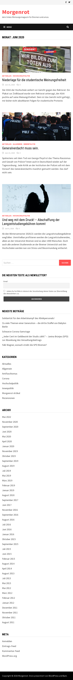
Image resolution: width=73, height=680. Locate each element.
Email (5, 281)
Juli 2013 (6, 578)
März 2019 (7, 480)
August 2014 (8, 563)
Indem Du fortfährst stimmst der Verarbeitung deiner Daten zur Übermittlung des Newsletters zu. (35, 292)
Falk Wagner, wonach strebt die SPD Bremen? (24, 344)
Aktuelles (6, 76)
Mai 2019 (6, 475)
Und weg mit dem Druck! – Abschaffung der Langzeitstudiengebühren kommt (31, 222)
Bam (65, 675)
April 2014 (7, 568)
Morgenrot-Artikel (11, 393)
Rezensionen (8, 398)
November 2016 (10, 509)
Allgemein (17, 144)
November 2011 (10, 612)
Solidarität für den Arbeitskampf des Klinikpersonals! (28, 318)
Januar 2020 (8, 446)
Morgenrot (15, 11)
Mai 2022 (6, 416)
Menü (7, 27)
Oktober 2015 (9, 539)
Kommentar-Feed (11, 651)
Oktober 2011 (9, 617)
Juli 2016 (6, 524)
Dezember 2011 (9, 607)
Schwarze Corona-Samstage (16, 331)
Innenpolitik (29, 144)
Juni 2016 (6, 529)
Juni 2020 (6, 431)
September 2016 (10, 514)
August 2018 (8, 495)
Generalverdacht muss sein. (20, 148)
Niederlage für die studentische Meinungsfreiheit (34, 80)
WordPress (53, 675)
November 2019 (10, 451)
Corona (5, 378)
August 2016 (8, 519)
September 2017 (10, 500)
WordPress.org (9, 655)
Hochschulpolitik (21, 76)
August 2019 (8, 465)
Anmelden (7, 641)
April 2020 (7, 441)
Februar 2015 (8, 558)
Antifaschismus (9, 373)
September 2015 (10, 544)
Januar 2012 (8, 602)
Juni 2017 (6, 504)
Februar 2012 (8, 597)
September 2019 (10, 460)
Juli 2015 (6, 548)
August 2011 (8, 622)
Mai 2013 (6, 583)
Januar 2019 (8, 490)
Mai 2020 (6, 436)
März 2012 (7, 592)
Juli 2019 (6, 470)
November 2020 (10, 421)
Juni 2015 (6, 553)
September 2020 (10, 426)
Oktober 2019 (9, 456)
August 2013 (8, 573)
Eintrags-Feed (9, 646)
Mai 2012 (6, 588)
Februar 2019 (8, 485)
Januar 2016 (8, 534)
